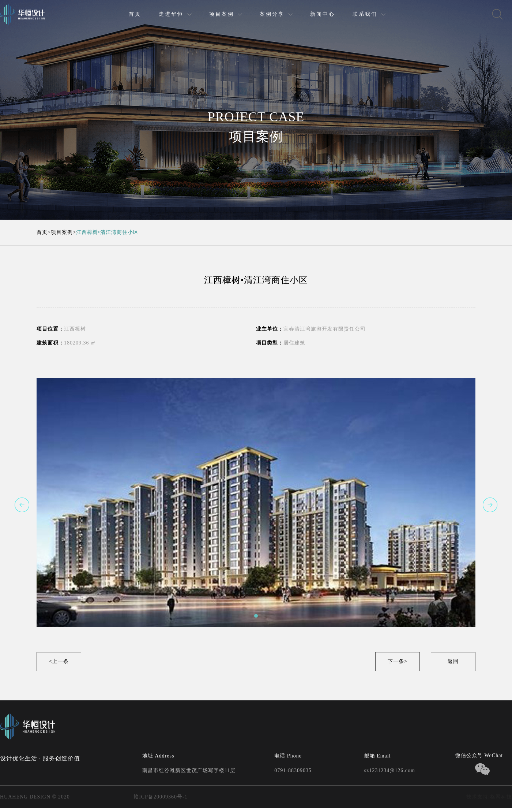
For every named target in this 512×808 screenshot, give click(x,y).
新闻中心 (322, 14)
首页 (135, 14)
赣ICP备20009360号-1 (160, 797)
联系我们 (365, 14)
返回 (453, 661)
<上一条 (59, 661)
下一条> (397, 661)
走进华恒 (171, 14)
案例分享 (272, 14)
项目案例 (221, 14)
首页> (44, 232)
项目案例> (63, 232)
